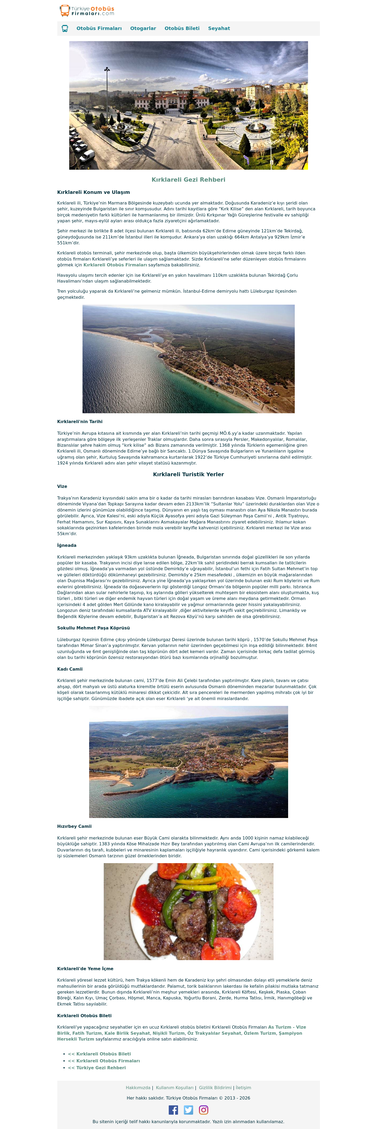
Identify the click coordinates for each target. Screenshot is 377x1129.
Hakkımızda (138, 1087)
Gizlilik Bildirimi (215, 1087)
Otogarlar (143, 28)
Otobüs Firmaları (99, 28)
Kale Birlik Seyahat (127, 1033)
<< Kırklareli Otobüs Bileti (99, 1053)
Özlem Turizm (260, 1033)
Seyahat (219, 28)
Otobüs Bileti (182, 28)
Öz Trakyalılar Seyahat (214, 1033)
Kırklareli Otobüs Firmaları (115, 264)
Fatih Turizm (87, 1033)
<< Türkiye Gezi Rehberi (97, 1067)
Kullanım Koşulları (174, 1087)
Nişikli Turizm (169, 1033)
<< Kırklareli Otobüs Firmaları (104, 1060)
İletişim (243, 1087)
